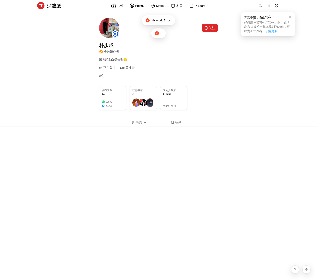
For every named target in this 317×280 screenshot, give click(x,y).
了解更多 (271, 31)
